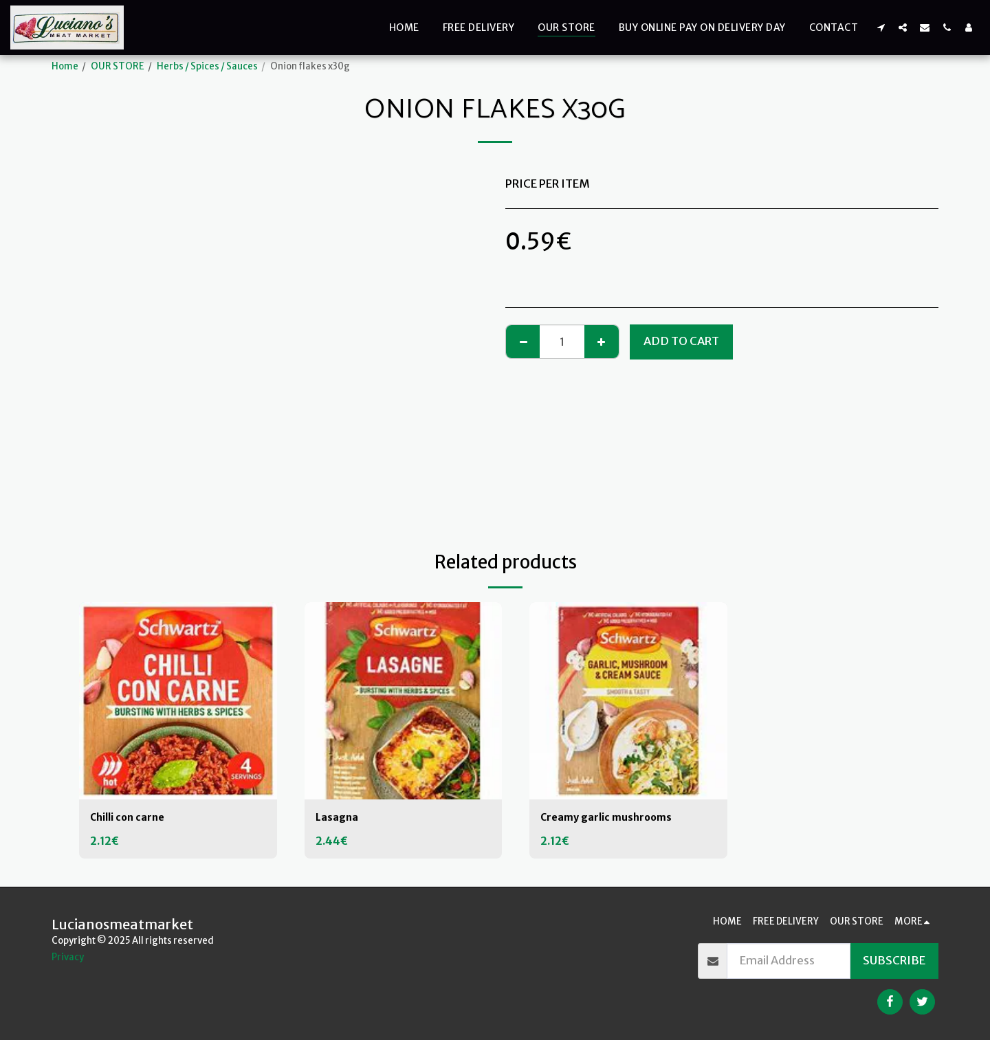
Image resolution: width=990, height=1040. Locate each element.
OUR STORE (117, 66)
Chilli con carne (132, 818)
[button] (880, 27)
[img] (178, 701)
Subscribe (894, 960)
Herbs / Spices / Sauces (207, 66)
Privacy (68, 957)
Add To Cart (681, 341)
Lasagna (339, 818)
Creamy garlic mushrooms (614, 818)
